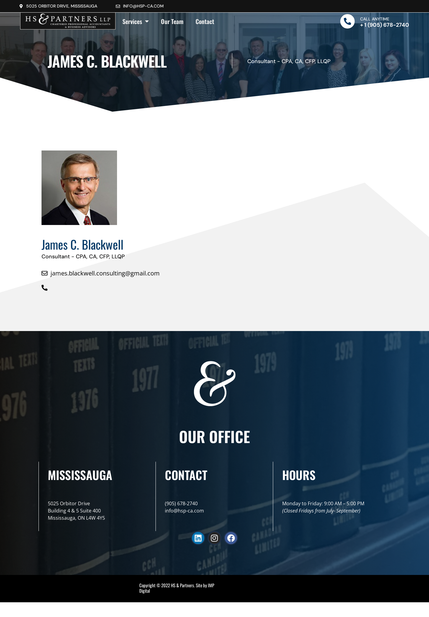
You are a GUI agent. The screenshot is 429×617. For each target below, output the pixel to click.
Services (135, 21)
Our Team (172, 21)
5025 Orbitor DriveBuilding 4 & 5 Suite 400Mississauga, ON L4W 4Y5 (76, 510)
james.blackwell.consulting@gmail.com (105, 273)
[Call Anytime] (347, 21)
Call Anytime (374, 19)
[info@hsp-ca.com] (118, 6)
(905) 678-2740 (181, 503)
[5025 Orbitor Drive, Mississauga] (21, 6)
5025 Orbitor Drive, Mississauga (61, 6)
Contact (205, 21)
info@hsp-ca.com (143, 6)
